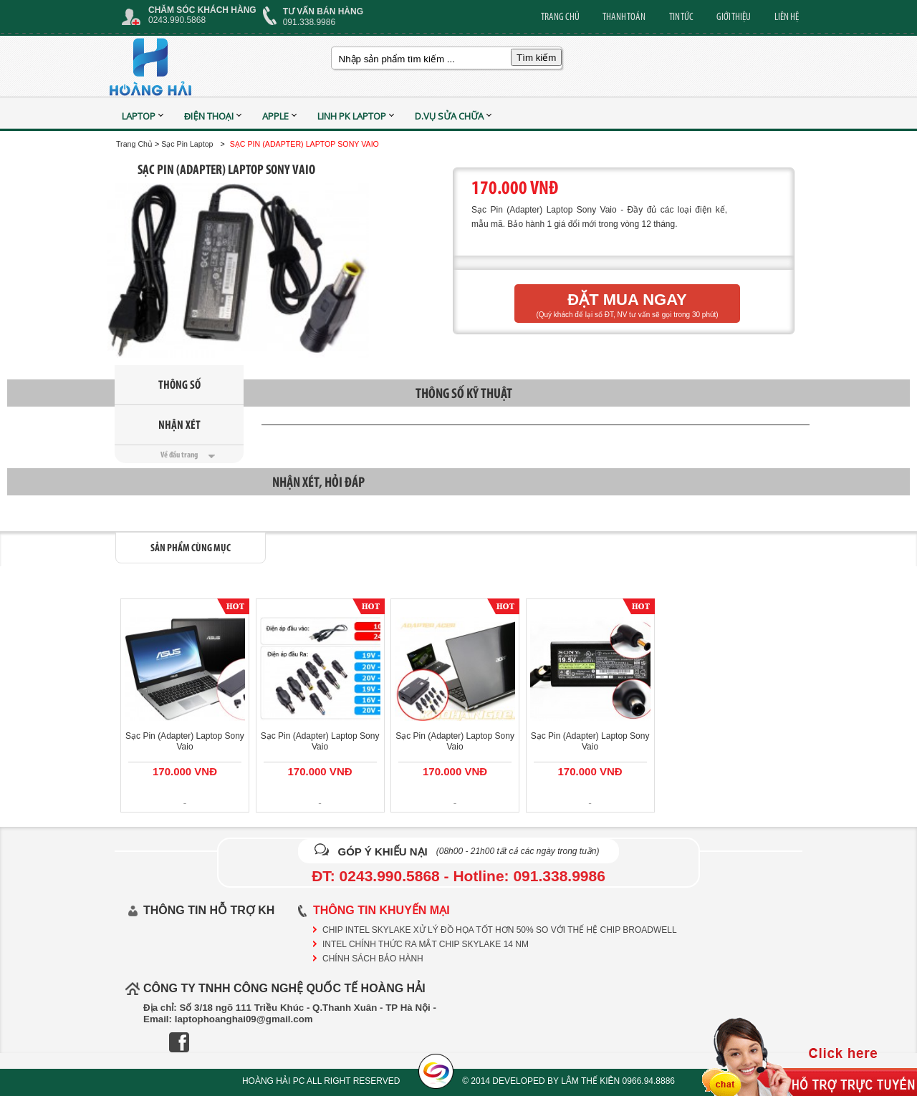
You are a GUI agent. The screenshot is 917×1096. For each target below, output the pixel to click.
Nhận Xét (179, 424)
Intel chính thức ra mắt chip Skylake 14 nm (425, 944)
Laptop (138, 116)
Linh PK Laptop (351, 116)
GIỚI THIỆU (733, 16)
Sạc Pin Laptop (187, 144)
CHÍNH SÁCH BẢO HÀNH (372, 959)
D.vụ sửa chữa (449, 116)
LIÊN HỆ (786, 16)
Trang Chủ (134, 144)
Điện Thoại (209, 116)
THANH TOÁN (623, 16)
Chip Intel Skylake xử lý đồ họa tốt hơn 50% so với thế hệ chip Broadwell (499, 930)
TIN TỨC (681, 16)
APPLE (275, 116)
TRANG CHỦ (560, 16)
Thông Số (179, 384)
